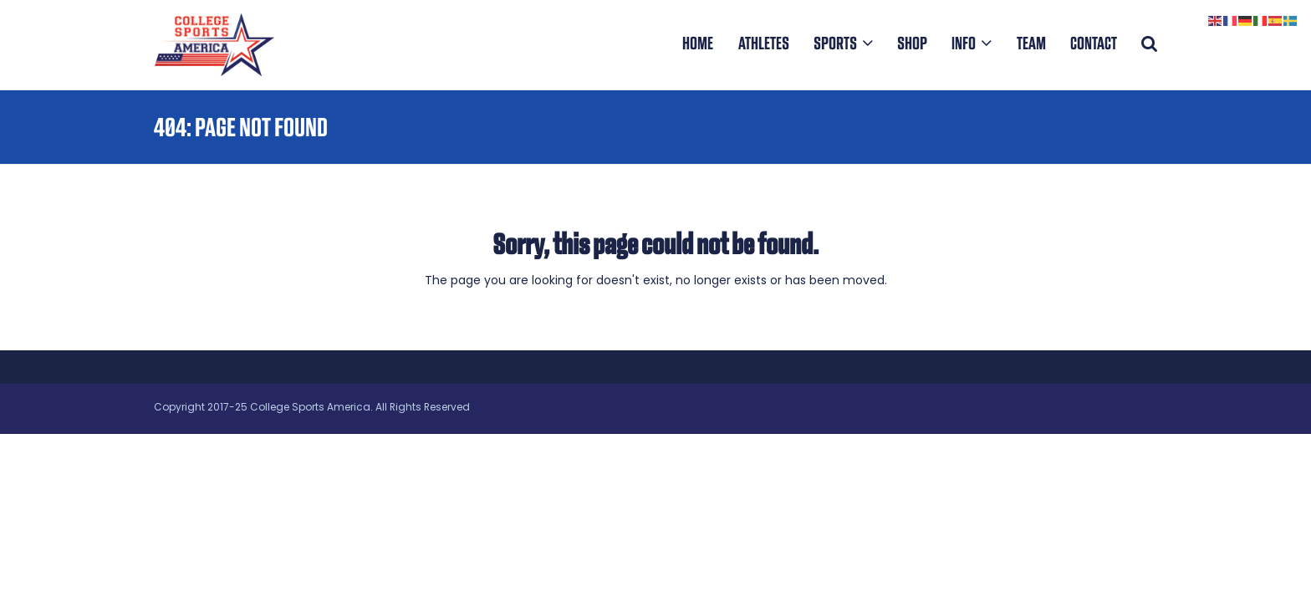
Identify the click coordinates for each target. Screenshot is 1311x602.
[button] (1149, 44)
